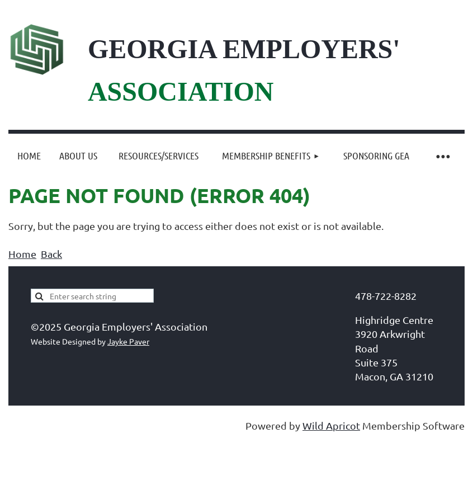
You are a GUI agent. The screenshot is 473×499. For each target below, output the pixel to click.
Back (51, 254)
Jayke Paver (128, 341)
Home (22, 254)
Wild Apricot (331, 425)
